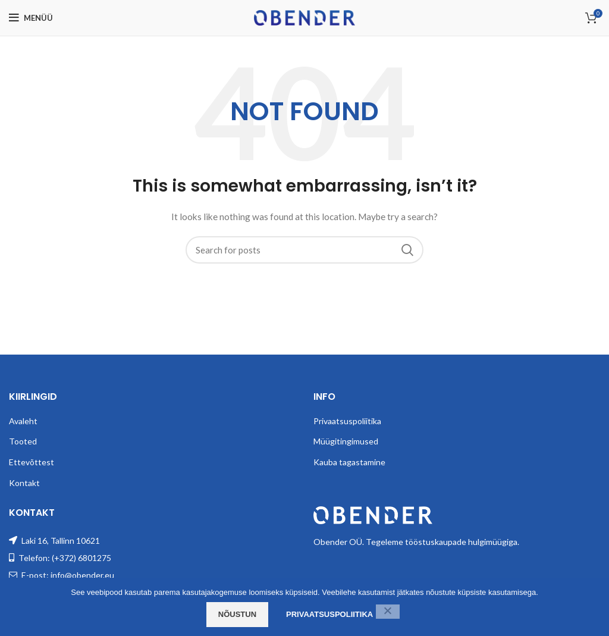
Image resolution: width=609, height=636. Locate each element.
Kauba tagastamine (349, 462)
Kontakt (24, 483)
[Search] (304, 250)
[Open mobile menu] (31, 18)
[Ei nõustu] (388, 611)
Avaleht (23, 421)
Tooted (23, 441)
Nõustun (237, 614)
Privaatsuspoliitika (347, 421)
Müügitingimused (345, 441)
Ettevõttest (31, 462)
